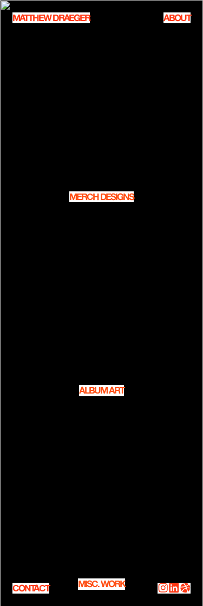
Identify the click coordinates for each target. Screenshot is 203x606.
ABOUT (177, 17)
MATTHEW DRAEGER (51, 17)
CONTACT (30, 588)
